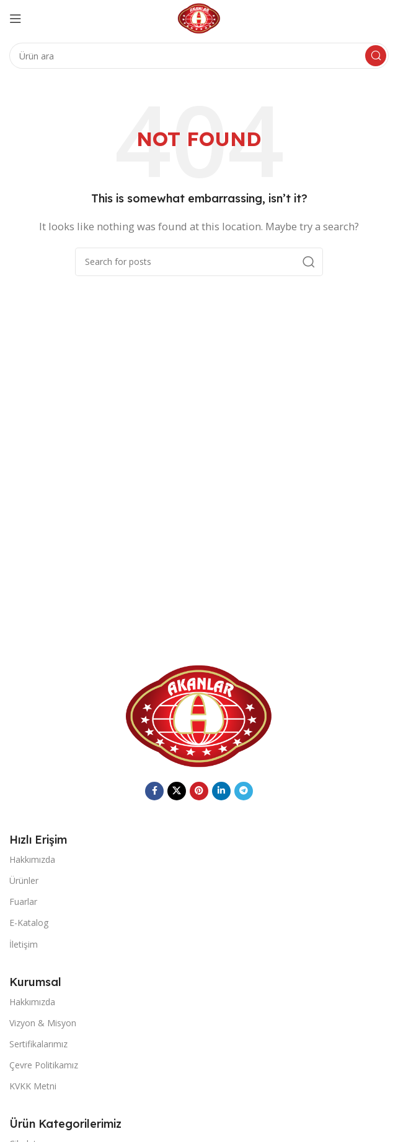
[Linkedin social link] (221, 791)
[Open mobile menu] (15, 18)
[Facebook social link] (154, 791)
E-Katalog (28, 922)
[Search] (199, 56)
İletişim (23, 944)
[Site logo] (199, 17)
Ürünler (23, 880)
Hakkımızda (32, 859)
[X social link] (176, 791)
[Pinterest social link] (199, 791)
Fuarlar (23, 901)
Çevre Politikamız (43, 1065)
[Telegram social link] (243, 791)
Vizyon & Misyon (42, 1023)
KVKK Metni (32, 1086)
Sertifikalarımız (38, 1044)
